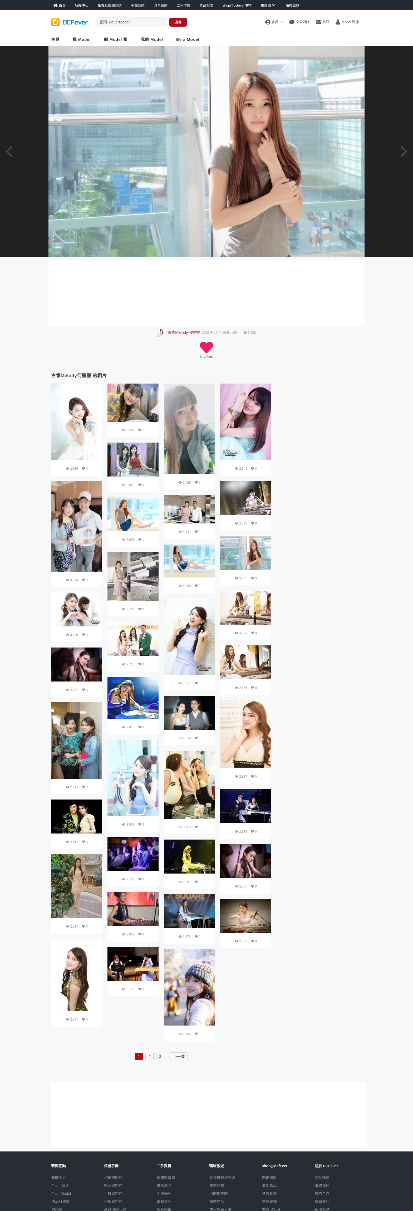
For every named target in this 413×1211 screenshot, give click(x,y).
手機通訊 (164, 1194)
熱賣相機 (269, 1194)
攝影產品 (164, 1186)
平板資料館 (113, 1201)
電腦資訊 (164, 1201)
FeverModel (61, 1194)
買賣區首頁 (166, 1178)
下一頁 (179, 1056)
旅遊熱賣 (216, 1186)
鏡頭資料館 (113, 1186)
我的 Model (152, 39)
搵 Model (82, 39)
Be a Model (187, 39)
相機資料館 (113, 1178)
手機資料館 (113, 1194)
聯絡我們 (322, 1186)
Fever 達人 (60, 1186)
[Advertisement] (319, 416)
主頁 (55, 39)
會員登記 (322, 1201)
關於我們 (322, 1178)
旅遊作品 (216, 1201)
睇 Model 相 (116, 39)
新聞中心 (58, 1178)
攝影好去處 (222, 1178)
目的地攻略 (218, 1194)
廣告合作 (322, 1194)
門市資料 (269, 1178)
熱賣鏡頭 (269, 1201)
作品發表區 (60, 1201)
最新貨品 (269, 1186)
